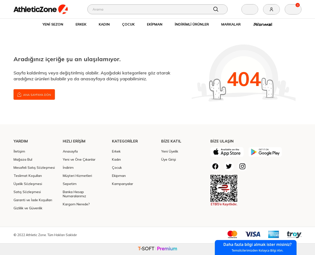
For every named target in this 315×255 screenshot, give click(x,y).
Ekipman (154, 24)
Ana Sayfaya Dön (34, 94)
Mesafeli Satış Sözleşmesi (34, 167)
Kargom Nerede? (76, 204)
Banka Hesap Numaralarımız (74, 194)
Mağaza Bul (23, 159)
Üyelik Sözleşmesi (28, 184)
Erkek (81, 24)
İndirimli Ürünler (192, 24)
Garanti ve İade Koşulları (33, 200)
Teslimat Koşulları (28, 175)
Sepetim (70, 184)
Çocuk (128, 24)
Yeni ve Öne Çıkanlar (79, 159)
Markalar (231, 24)
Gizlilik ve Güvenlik (28, 208)
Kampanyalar (122, 184)
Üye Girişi (168, 159)
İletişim (19, 151)
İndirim (68, 167)
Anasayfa (70, 151)
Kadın (104, 24)
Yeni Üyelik (169, 151)
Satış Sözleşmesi (27, 192)
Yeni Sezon (53, 24)
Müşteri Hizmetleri (77, 175)
